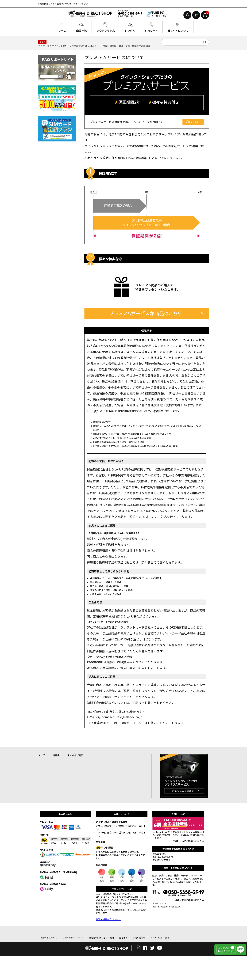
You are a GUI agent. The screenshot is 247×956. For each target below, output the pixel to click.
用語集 (56, 754)
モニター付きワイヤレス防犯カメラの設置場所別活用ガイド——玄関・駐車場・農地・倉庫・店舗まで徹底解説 (94, 45)
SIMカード (149, 30)
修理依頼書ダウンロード (108, 918)
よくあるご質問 (75, 754)
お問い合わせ (139, 936)
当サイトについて (174, 30)
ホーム (67, 30)
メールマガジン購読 (160, 936)
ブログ (41, 754)
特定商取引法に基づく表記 (101, 936)
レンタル (130, 30)
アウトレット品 (107, 30)
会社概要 (123, 936)
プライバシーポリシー (73, 936)
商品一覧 (84, 30)
